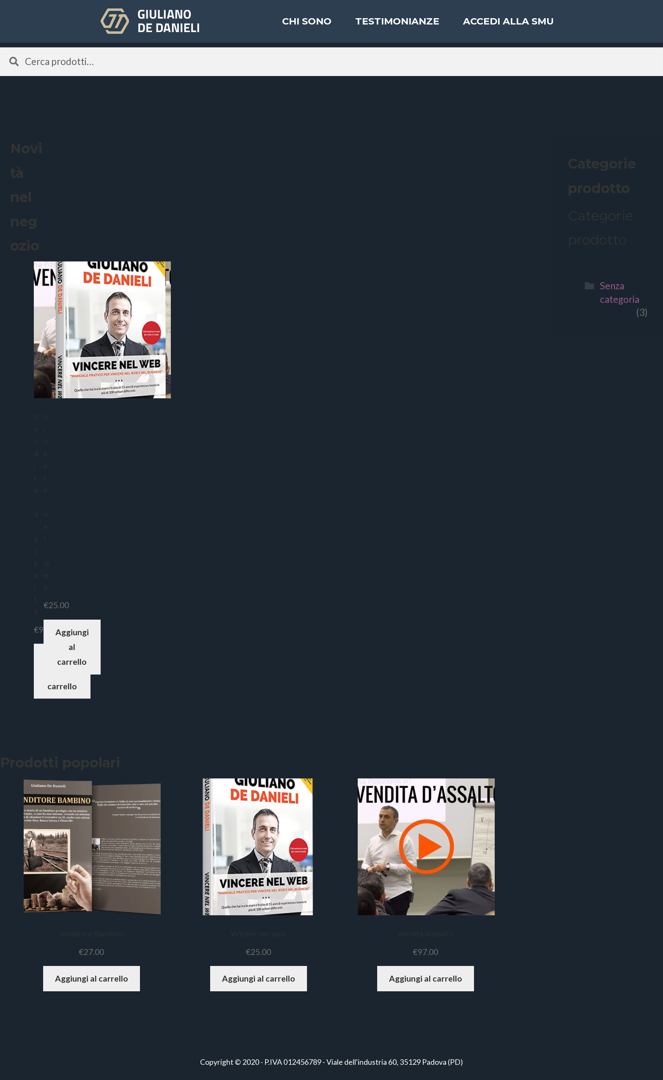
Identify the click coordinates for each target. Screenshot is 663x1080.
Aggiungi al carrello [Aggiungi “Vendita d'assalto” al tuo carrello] (425, 978)
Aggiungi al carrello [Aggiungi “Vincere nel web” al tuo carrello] (72, 647)
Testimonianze (397, 27)
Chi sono (307, 27)
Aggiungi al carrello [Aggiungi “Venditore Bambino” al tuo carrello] (91, 978)
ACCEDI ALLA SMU (508, 27)
